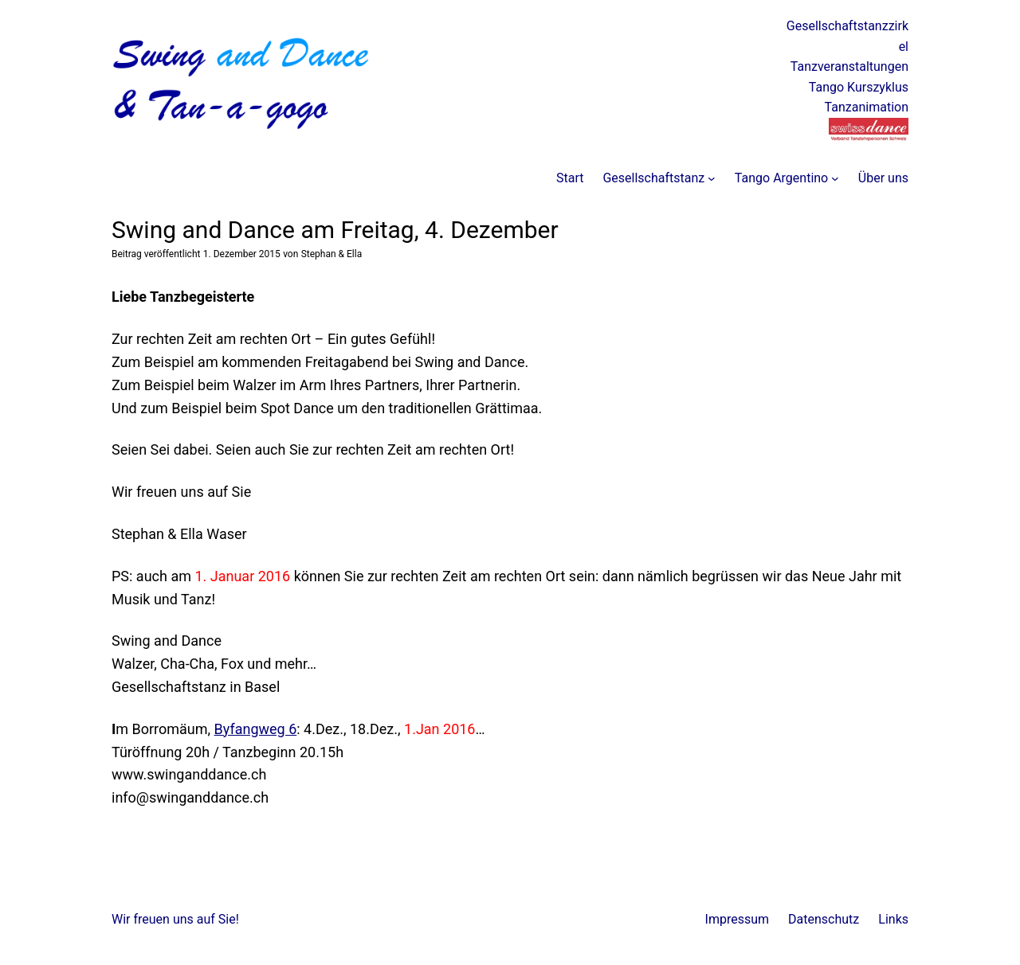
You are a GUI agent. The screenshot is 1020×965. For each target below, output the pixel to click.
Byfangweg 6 (255, 729)
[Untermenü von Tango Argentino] (835, 178)
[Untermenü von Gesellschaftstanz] (712, 178)
